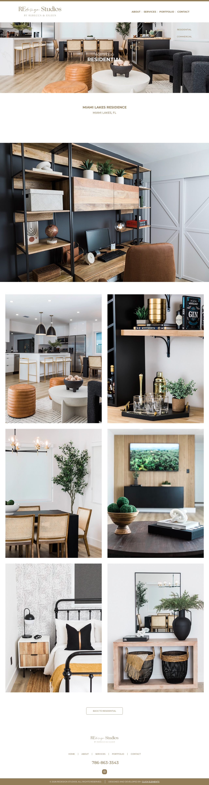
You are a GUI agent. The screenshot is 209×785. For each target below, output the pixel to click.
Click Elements (150, 781)
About (136, 11)
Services (150, 11)
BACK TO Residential (104, 711)
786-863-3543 (105, 762)
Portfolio (166, 11)
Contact (183, 11)
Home (71, 754)
